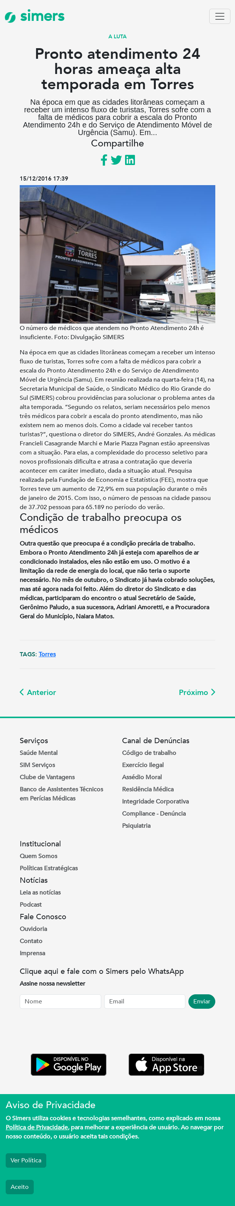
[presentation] (77, 1032)
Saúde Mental (39, 753)
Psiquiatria (136, 826)
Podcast (31, 905)
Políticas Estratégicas (49, 868)
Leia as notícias (40, 892)
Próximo (197, 692)
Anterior (38, 692)
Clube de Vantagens (47, 777)
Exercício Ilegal (143, 765)
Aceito (20, 1187)
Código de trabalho (149, 753)
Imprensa (32, 953)
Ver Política (26, 1160)
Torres (47, 654)
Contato (31, 941)
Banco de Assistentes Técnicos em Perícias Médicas (61, 794)
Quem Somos (38, 856)
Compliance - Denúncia (154, 814)
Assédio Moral (142, 777)
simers (34, 16)
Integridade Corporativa (155, 801)
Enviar (201, 1001)
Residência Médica (148, 789)
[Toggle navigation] (219, 16)
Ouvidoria (33, 929)
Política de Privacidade (37, 1127)
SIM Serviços (37, 765)
